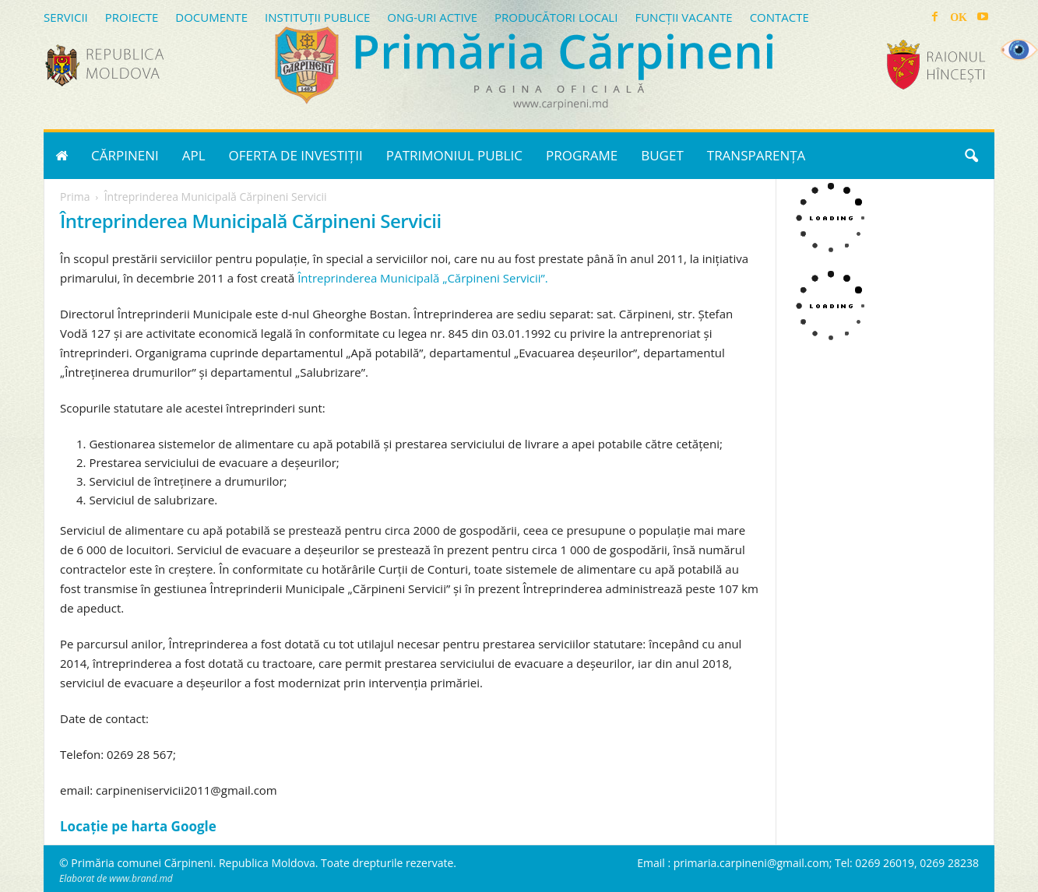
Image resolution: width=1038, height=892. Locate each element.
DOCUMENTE (211, 17)
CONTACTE (779, 17)
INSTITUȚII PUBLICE (317, 17)
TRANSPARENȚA (756, 155)
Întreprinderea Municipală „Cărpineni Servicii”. (422, 278)
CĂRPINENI (125, 155)
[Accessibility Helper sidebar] (1019, 49)
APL (194, 155)
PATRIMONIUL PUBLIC (454, 155)
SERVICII (66, 17)
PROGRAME (582, 155)
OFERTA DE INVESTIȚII (296, 155)
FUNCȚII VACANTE (683, 17)
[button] (971, 156)
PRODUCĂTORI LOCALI (556, 17)
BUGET (662, 155)
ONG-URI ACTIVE (432, 17)
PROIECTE (132, 17)
